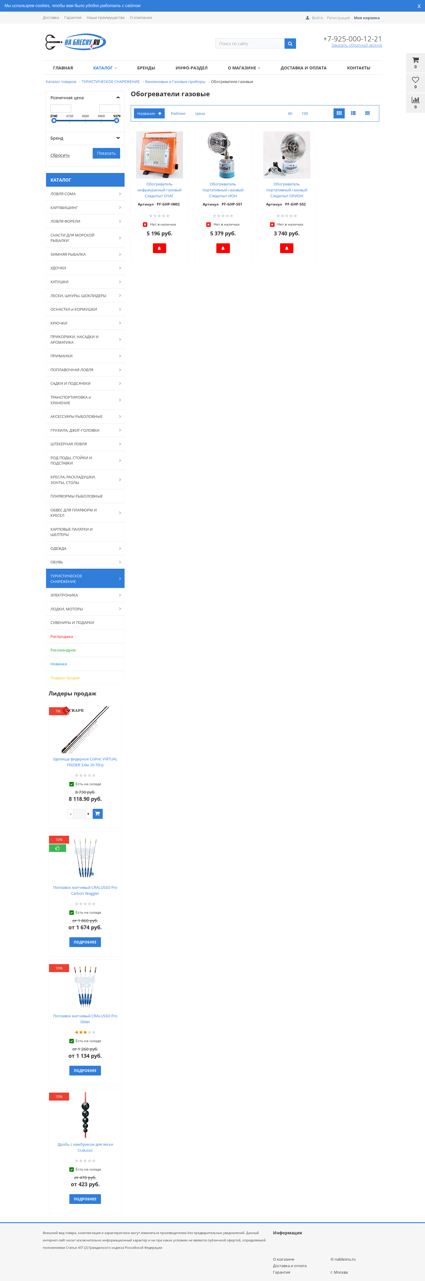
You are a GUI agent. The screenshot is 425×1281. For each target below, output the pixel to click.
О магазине (244, 68)
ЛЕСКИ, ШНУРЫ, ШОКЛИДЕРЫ (82, 295)
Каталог (105, 68)
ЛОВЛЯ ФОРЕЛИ (82, 221)
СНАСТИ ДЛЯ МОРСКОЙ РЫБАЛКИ (82, 237)
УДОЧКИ (82, 268)
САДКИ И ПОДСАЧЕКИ (82, 383)
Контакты (358, 68)
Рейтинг (178, 113)
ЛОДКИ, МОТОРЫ (82, 609)
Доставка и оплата (304, 68)
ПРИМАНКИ (82, 356)
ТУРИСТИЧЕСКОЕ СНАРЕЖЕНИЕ (82, 578)
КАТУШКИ (82, 282)
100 (305, 113)
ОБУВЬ (82, 562)
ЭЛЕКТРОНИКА (82, 595)
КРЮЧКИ (82, 323)
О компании (141, 17)
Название (149, 113)
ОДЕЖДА (82, 548)
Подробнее (85, 942)
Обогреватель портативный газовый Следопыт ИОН (222, 189)
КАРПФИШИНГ (82, 207)
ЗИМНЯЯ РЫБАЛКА (82, 254)
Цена (200, 113)
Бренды (146, 68)
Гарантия (72, 17)
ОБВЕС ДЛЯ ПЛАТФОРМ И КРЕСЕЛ (82, 512)
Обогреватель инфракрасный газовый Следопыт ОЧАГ (160, 189)
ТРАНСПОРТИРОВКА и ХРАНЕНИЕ (82, 400)
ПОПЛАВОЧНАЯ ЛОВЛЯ (82, 370)
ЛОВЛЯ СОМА (82, 194)
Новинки (58, 663)
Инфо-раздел (191, 68)
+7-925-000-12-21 (352, 38)
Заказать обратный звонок (356, 45)
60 (290, 113)
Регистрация (338, 17)
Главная (63, 68)
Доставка (51, 17)
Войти (317, 17)
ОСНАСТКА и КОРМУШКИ (82, 309)
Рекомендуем (63, 650)
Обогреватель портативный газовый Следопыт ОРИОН (286, 189)
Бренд (56, 138)
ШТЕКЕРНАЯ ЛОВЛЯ (82, 444)
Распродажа (61, 636)
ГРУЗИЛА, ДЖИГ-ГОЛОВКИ (82, 430)
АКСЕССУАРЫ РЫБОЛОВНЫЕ (82, 416)
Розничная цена (67, 97)
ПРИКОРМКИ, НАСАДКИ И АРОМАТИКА (82, 339)
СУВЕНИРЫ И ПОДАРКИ (72, 622)
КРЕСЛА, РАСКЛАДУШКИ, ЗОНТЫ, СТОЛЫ (82, 479)
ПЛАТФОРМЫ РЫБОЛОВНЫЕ (76, 496)
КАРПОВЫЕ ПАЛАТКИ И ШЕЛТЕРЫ (71, 532)
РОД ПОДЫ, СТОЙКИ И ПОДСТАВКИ (82, 460)
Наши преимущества (106, 17)
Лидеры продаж (65, 677)
